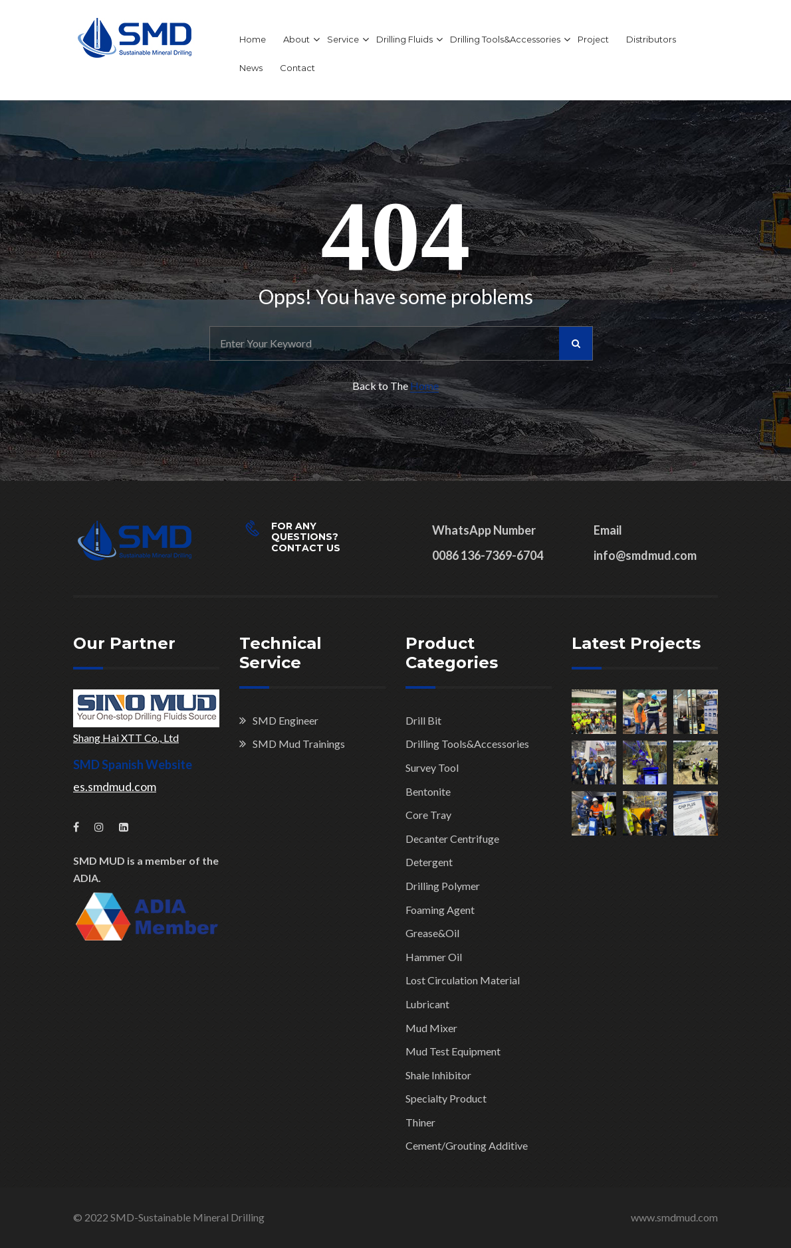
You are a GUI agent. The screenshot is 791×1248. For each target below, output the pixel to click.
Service (343, 39)
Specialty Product (446, 1098)
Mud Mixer (431, 1028)
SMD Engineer (285, 720)
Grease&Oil (432, 933)
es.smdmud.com (114, 786)
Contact (297, 67)
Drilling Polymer (442, 885)
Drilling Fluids (404, 39)
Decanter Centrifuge (452, 838)
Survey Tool (432, 767)
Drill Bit (423, 720)
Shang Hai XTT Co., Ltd (126, 737)
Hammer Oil (433, 956)
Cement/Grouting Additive (466, 1145)
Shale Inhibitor (438, 1075)
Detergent (429, 861)
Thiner (420, 1122)
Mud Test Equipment (453, 1051)
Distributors (651, 39)
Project (593, 39)
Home (252, 39)
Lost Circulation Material (462, 980)
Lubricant (427, 1004)
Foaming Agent (440, 909)
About (296, 39)
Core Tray (428, 814)
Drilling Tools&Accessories (505, 39)
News (251, 67)
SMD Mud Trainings (299, 743)
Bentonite (428, 791)
